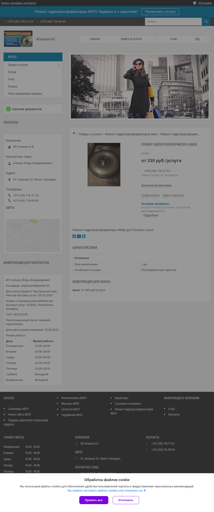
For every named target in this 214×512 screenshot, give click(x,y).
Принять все (94, 500)
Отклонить (125, 500)
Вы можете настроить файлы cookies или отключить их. (105, 490)
